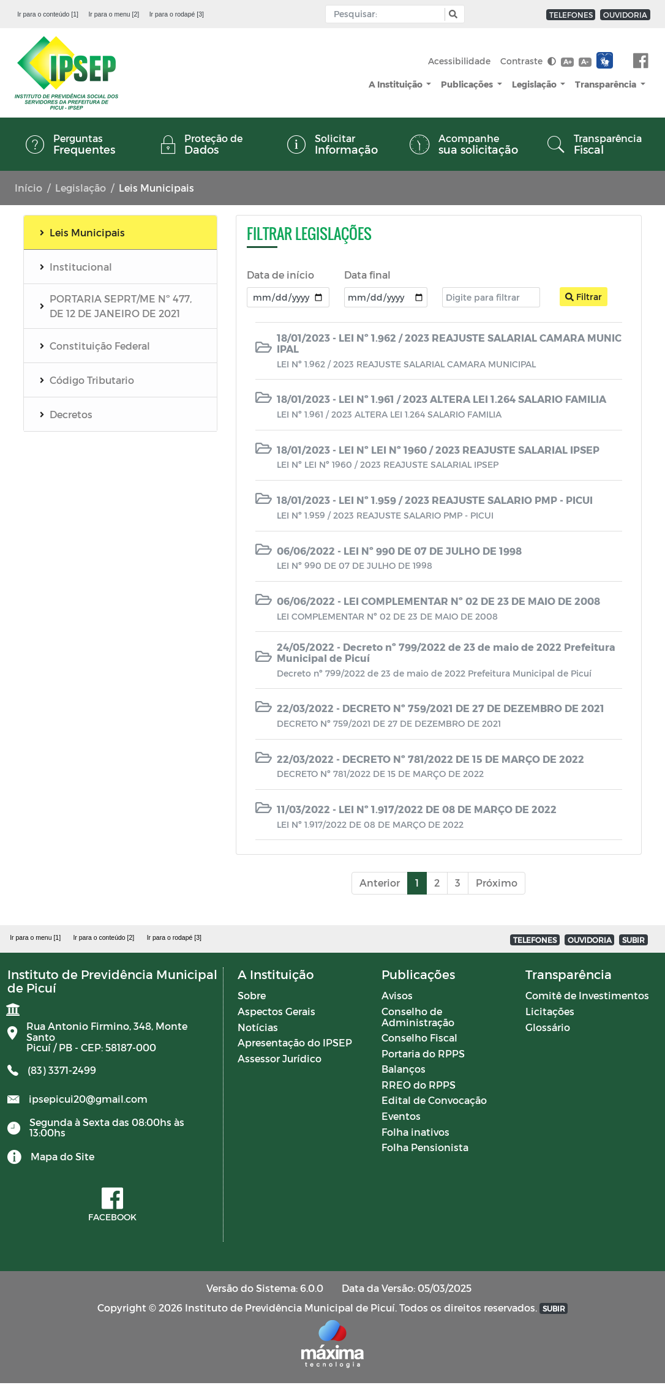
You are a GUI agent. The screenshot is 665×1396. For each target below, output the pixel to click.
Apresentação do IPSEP (295, 1042)
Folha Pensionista (424, 1147)
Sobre (252, 995)
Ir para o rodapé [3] (176, 14)
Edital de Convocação (434, 1100)
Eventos (401, 1116)
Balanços (403, 1069)
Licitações (549, 1011)
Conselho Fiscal (419, 1037)
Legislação (535, 84)
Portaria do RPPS (423, 1053)
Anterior (379, 882)
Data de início (280, 274)
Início (28, 187)
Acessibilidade (459, 61)
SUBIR (633, 940)
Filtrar (583, 296)
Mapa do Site (62, 1156)
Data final (367, 274)
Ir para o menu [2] (113, 14)
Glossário (547, 1027)
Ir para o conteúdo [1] (47, 14)
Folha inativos (415, 1132)
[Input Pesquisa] (388, 14)
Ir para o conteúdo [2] (103, 937)
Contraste (528, 61)
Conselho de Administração (417, 1016)
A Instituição (396, 84)
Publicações (468, 84)
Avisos (397, 995)
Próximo (496, 882)
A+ (567, 62)
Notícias (258, 1027)
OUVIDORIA (625, 14)
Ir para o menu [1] (35, 937)
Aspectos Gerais (276, 1011)
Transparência (606, 84)
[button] (452, 14)
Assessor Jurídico (279, 1058)
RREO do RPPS (418, 1084)
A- (584, 62)
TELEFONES (571, 14)
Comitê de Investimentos (587, 995)
